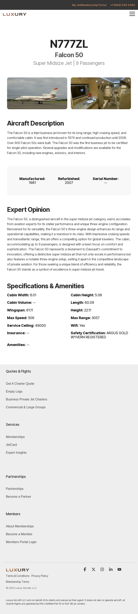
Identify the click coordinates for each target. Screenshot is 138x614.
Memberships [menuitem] (15, 437)
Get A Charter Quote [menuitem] (20, 383)
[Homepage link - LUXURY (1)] (17, 569)
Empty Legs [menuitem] (14, 391)
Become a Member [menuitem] (19, 534)
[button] (132, 13)
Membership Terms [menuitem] (17, 581)
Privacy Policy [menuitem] (39, 575)
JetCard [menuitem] (11, 444)
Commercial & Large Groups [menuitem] (26, 407)
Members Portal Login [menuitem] (21, 542)
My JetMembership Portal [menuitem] (89, 4)
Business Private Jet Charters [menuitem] (26, 399)
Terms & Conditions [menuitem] (17, 575)
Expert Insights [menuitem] (16, 452)
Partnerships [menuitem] (15, 488)
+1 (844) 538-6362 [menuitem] (122, 4)
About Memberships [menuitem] (20, 526)
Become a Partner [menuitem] (18, 496)
